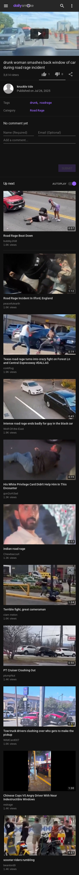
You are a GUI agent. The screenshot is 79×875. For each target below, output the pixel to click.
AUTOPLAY (64, 183)
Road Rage (37, 110)
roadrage (46, 102)
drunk (33, 102)
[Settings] (72, 6)
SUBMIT (67, 168)
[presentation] (44, 154)
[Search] (62, 6)
